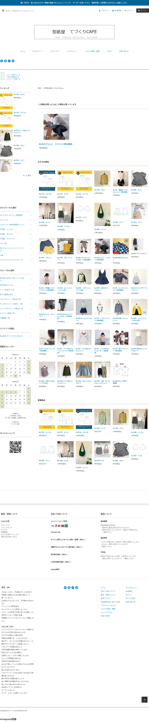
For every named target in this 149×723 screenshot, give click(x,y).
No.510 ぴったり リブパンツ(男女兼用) (55, 144)
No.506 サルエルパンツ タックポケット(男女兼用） (65, 316)
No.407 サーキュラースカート (84, 319)
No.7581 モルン (19, 145)
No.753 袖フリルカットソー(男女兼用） (120, 350)
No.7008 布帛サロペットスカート (101, 289)
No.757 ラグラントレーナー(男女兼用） (47, 350)
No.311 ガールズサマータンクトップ (139, 289)
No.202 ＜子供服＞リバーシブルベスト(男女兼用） (47, 289)
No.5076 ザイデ (99, 460)
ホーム (22, 51)
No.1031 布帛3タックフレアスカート (139, 350)
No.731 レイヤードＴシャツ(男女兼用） (102, 319)
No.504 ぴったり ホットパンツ (47, 315)
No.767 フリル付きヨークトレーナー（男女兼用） (102, 351)
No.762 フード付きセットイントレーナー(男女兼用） (65, 351)
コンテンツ (72, 51)
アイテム (142, 10)
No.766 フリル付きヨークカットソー (83, 350)
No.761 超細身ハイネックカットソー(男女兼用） (120, 191)
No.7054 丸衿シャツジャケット (120, 319)
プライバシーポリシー (109, 605)
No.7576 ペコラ (81, 217)
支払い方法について (108, 591)
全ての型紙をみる (13, 77)
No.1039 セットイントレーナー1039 (64, 289)
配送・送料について (108, 595)
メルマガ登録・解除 (92, 51)
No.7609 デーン (118, 222)
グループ (55, 51)
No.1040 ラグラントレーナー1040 (83, 289)
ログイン (130, 10)
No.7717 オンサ (19, 94)
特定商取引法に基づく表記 (110, 602)
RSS (102, 616)
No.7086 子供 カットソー (64, 259)
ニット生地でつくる (14, 75)
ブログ (109, 51)
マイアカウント (131, 588)
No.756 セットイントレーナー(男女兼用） (120, 289)
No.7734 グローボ (45, 194)
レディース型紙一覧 (14, 79)
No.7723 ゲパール (20, 112)
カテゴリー (37, 51)
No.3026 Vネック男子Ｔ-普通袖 (120, 382)
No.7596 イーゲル (63, 226)
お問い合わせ (124, 51)
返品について (105, 598)
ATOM (107, 616)
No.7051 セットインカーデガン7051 (138, 319)
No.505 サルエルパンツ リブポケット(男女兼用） (84, 259)
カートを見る (130, 598)
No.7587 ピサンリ (45, 257)
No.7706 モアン (99, 190)
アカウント (105, 10)
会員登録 (118, 10)
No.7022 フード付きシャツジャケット (22, 131)
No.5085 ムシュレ (100, 229)
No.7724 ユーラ (99, 428)
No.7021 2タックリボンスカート (84, 382)
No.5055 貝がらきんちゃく (120, 259)
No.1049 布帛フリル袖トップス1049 (46, 382)
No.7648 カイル (44, 222)
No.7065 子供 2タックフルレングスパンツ (102, 382)
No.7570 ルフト (19, 160)
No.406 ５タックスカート (139, 253)
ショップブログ (106, 612)
